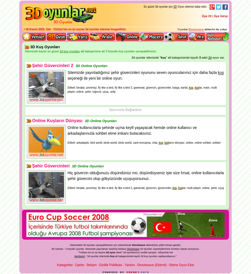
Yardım (129, 265)
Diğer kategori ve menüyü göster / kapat (217, 36)
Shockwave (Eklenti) (152, 265)
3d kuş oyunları (149, 256)
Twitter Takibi (218, 7)
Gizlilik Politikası (110, 265)
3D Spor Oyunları (176, 36)
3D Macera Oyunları (152, 36)
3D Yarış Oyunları (78, 36)
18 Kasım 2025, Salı (38, 29)
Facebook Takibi (225, 7)
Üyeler (79, 265)
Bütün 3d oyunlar (57, 36)
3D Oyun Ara (197, 36)
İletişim (92, 265)
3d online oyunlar (127, 36)
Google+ (212, 7)
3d (124, 252)
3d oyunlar (92, 29)
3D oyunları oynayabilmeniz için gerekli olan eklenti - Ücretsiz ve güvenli (202, 29)
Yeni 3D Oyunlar (34, 36)
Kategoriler (65, 265)
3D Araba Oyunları (102, 36)
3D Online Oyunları (92, 66)
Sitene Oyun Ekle (181, 265)
